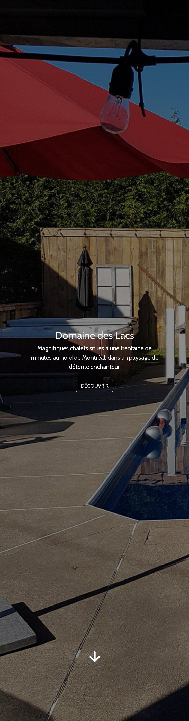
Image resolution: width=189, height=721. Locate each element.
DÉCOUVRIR (94, 386)
